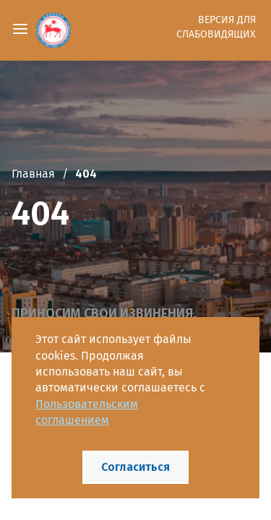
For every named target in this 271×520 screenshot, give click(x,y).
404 (86, 174)
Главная (33, 174)
